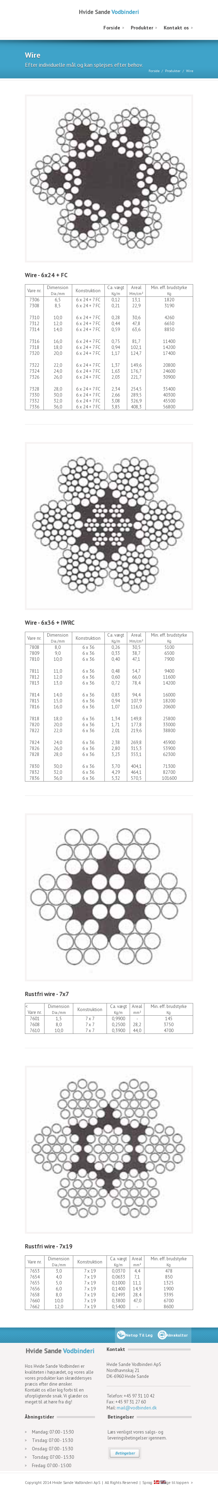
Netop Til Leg (138, 1335)
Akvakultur (177, 1335)
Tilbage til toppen (173, 1482)
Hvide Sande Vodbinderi (108, 11)
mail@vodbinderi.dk (137, 1408)
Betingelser (125, 1453)
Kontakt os (176, 27)
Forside (111, 27)
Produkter (142, 27)
